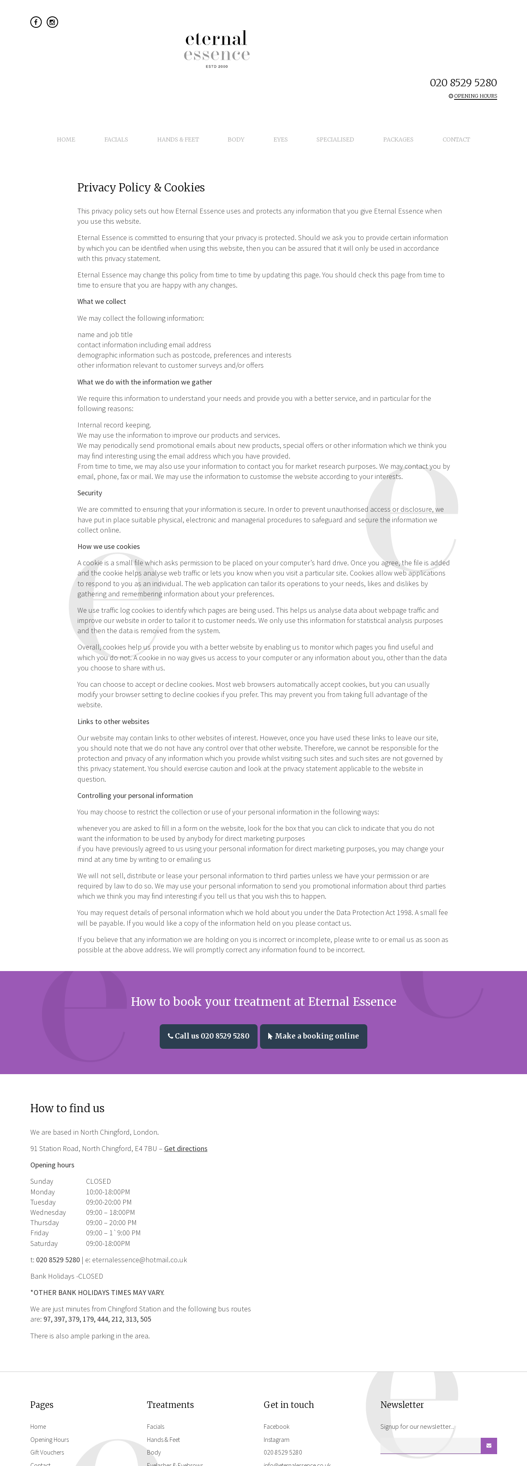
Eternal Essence (263, 32)
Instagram (278, 1362)
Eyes (275, 69)
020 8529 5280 (463, 23)
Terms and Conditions (60, 1414)
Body (241, 69)
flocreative (483, 1457)
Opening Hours (51, 1362)
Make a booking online (317, 960)
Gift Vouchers (48, 1375)
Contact (418, 69)
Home (104, 69)
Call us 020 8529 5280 (206, 960)
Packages (371, 69)
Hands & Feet (194, 69)
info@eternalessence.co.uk (301, 1388)
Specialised (319, 69)
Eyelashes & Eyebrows (178, 1388)
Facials (144, 69)
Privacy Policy (49, 1401)
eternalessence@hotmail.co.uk (139, 1183)
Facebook (278, 1349)
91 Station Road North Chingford (297, 1419)
